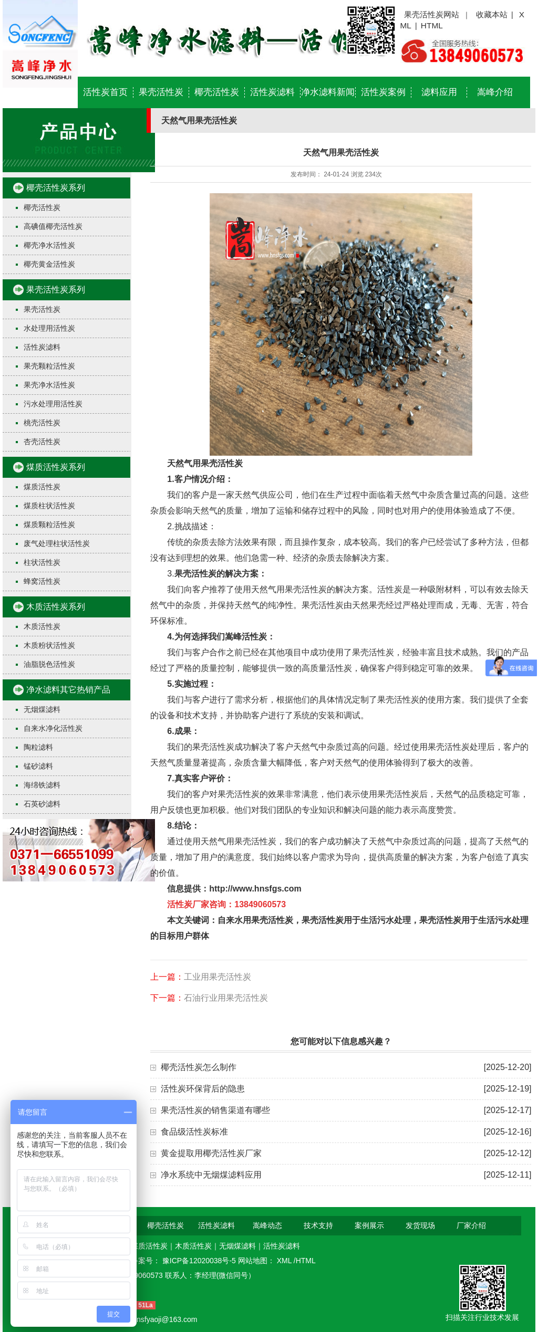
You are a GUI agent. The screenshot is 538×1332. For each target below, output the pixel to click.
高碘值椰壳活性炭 (53, 226)
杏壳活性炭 (42, 441)
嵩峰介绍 (495, 92)
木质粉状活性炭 (49, 645)
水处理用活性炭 (49, 328)
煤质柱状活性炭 (49, 505)
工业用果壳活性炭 (217, 976)
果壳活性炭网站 (431, 14)
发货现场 (420, 1225)
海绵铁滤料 (42, 785)
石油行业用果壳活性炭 (226, 997)
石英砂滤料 (42, 804)
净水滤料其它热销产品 (68, 689)
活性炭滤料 (272, 92)
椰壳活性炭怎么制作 (198, 1067)
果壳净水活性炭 (49, 385)
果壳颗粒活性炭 (49, 366)
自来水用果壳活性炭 (255, 920)
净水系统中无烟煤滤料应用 (211, 1174)
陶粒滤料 (38, 747)
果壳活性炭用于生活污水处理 (356, 920)
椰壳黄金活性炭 (49, 264)
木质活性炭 (42, 626)
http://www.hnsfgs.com (255, 888)
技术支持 (318, 1225)
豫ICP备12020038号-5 (200, 1260)
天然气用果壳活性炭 (205, 463)
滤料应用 (439, 92)
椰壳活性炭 (216, 92)
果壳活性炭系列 (55, 289)
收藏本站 (492, 14)
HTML (432, 25)
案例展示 (369, 1225)
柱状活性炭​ (42, 562)
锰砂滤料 (38, 766)
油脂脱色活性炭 (49, 664)
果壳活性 (191, 573)
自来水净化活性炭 (53, 728)
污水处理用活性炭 (53, 404)
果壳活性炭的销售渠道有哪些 (215, 1110)
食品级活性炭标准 (194, 1131)
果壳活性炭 (161, 92)
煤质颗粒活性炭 (49, 524)
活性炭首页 (105, 92)
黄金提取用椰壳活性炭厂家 (211, 1153)
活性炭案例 (383, 92)
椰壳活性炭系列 (55, 187)
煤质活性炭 (42, 487)
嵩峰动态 (267, 1225)
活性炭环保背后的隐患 (203, 1088)
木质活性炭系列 (55, 606)
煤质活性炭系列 (55, 467)
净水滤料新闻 (328, 92)
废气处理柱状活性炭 (57, 543)
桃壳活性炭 (42, 422)
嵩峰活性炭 (246, 636)
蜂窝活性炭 (42, 581)
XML (285, 1260)
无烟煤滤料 (42, 709)
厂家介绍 (471, 1225)
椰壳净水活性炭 (49, 245)
